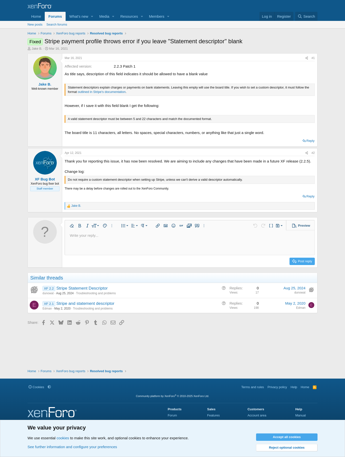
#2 (313, 153)
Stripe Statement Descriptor (82, 288)
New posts (35, 24)
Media (104, 16)
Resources (129, 16)
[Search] (306, 16)
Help (294, 387)
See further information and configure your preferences (72, 447)
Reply (310, 141)
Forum (172, 415)
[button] (92, 16)
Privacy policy (277, 387)
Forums (55, 16)
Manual (300, 415)
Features (213, 415)
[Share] (306, 58)
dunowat (48, 293)
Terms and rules (252, 387)
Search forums (56, 24)
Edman (47, 308)
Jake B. (37, 48)
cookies (63, 438)
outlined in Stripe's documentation (102, 92)
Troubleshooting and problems (96, 293)
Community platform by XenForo (172, 396)
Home (36, 16)
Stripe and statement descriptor (85, 303)
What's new (78, 16)
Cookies (36, 387)
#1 (313, 58)
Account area (256, 415)
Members (156, 16)
